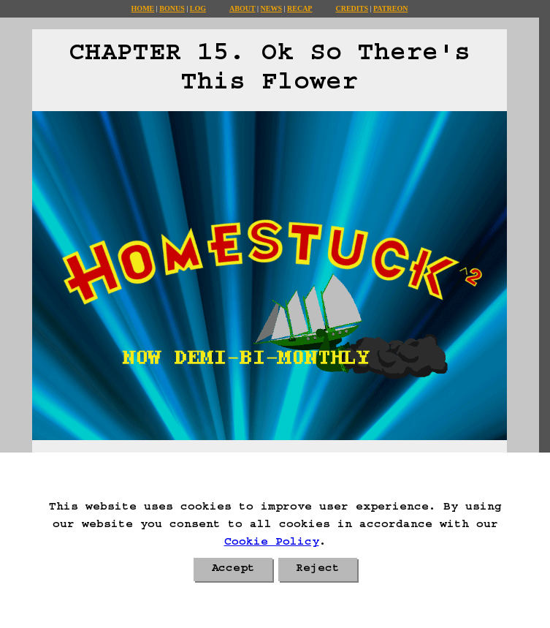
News (271, 8)
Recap (299, 8)
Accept (233, 569)
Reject (318, 569)
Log (198, 8)
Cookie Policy (271, 543)
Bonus (171, 8)
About (242, 8)
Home (143, 8)
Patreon (390, 8)
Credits (351, 8)
